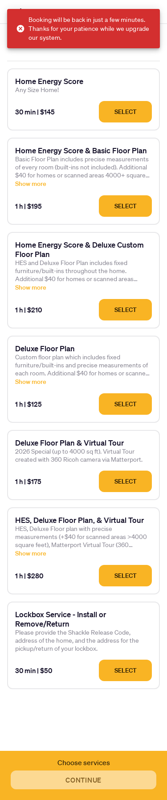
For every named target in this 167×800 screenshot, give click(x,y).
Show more (30, 184)
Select (125, 112)
